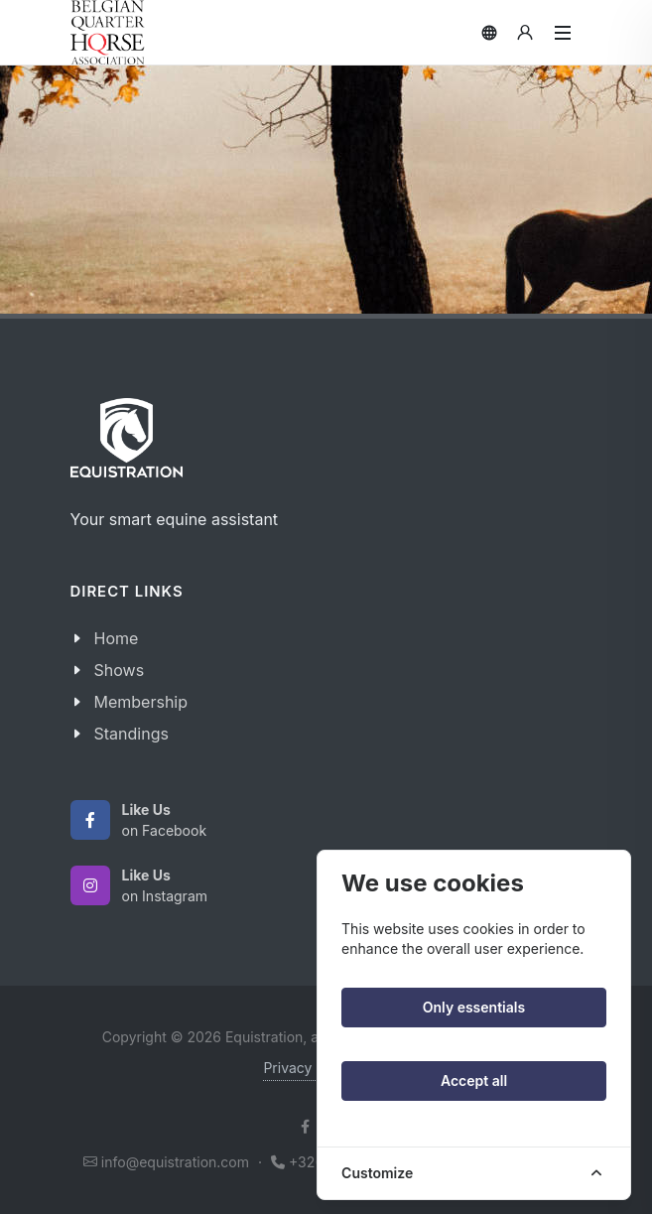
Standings (131, 733)
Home (116, 638)
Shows (119, 670)
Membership (141, 702)
